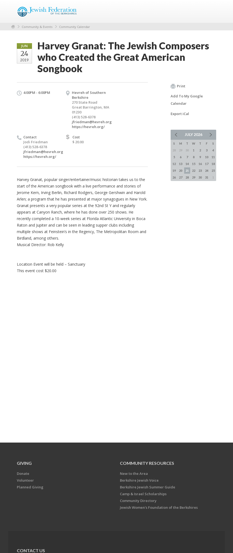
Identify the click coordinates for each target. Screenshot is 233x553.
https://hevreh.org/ (88, 126)
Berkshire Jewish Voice (139, 480)
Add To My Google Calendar (187, 100)
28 (187, 177)
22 (193, 170)
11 (213, 157)
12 (174, 164)
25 (213, 170)
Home (13, 26)
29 (193, 177)
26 (174, 177)
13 (180, 164)
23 (200, 170)
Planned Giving (30, 487)
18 (213, 164)
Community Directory (138, 500)
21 (187, 170)
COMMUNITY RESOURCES (147, 463)
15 (193, 164)
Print (178, 86)
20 (180, 170)
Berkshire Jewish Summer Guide (147, 487)
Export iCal (180, 113)
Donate (23, 473)
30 (200, 177)
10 (206, 157)
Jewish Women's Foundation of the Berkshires (159, 507)
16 (200, 164)
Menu (210, 11)
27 (180, 177)
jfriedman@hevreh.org (92, 121)
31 (206, 177)
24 (206, 170)
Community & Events (37, 27)
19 (174, 170)
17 (206, 164)
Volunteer (25, 480)
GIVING (24, 463)
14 (187, 164)
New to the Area (134, 473)
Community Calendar (74, 27)
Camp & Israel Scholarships (143, 493)
